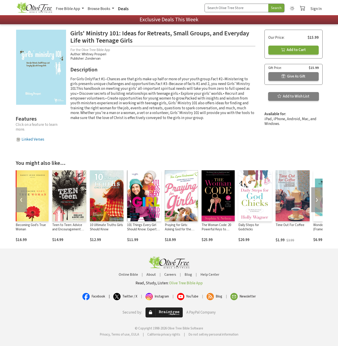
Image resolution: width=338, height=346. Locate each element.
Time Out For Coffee (290, 225)
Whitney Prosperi (94, 54)
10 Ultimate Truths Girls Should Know (106, 227)
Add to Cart (293, 50)
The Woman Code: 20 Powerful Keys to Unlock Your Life (216, 229)
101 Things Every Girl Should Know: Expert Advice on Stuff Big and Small (143, 231)
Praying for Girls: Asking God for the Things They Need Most (178, 231)
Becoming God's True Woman (31, 227)
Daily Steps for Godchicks (248, 227)
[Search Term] (237, 8)
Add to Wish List (293, 96)
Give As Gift (293, 76)
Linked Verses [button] (33, 139)
